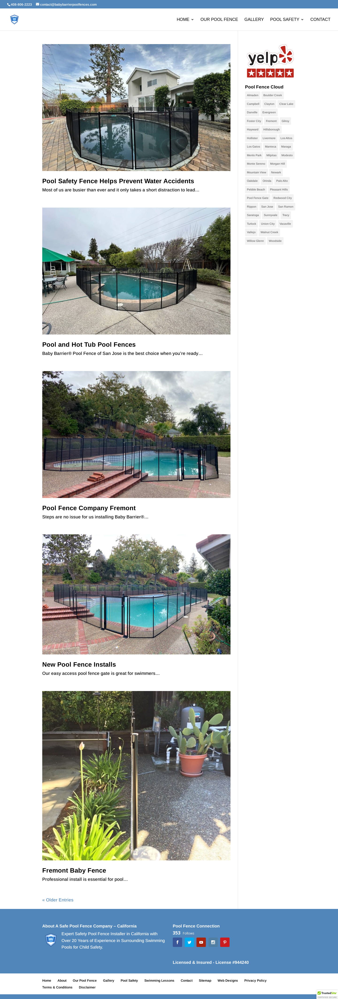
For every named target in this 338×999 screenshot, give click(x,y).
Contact (320, 20)
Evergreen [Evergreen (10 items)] (269, 112)
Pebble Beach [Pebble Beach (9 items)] (256, 189)
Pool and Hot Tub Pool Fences (89, 344)
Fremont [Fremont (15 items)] (271, 121)
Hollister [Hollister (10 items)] (252, 138)
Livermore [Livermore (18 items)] (269, 138)
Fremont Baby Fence (74, 870)
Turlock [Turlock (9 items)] (251, 223)
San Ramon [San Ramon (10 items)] (285, 206)
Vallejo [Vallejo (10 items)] (251, 232)
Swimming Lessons (159, 980)
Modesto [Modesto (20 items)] (287, 155)
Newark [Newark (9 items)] (276, 172)
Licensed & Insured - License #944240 (211, 962)
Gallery (254, 20)
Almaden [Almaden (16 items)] (252, 95)
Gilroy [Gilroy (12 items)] (285, 121)
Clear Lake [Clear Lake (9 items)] (286, 104)
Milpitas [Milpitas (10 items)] (271, 155)
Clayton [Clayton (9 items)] (269, 104)
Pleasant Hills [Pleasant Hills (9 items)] (279, 189)
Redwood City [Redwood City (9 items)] (282, 198)
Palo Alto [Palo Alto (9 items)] (282, 180)
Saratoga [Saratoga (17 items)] (253, 215)
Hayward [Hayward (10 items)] (252, 129)
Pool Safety (284, 20)
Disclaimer (87, 987)
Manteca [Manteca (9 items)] (270, 146)
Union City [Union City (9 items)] (268, 223)
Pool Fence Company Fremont (89, 508)
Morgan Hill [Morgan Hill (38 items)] (277, 163)
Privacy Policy (255, 980)
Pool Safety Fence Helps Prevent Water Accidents (118, 181)
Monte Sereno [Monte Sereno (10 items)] (256, 163)
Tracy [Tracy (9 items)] (285, 215)
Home (183, 20)
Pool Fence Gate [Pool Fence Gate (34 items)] (258, 198)
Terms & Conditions (57, 987)
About (62, 980)
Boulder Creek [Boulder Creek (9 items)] (272, 95)
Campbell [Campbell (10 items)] (253, 104)
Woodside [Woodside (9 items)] (275, 241)
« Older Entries (57, 899)
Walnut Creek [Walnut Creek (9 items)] (269, 232)
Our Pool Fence (219, 20)
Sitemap (205, 980)
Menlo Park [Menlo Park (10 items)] (254, 155)
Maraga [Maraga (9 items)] (286, 146)
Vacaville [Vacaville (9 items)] (285, 223)
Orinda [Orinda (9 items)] (267, 180)
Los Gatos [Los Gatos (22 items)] (253, 146)
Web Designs (228, 980)
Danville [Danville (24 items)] (252, 112)
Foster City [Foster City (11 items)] (254, 121)
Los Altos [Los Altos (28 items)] (286, 138)
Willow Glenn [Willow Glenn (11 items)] (255, 241)
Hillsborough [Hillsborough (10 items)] (271, 129)
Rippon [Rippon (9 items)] (251, 206)
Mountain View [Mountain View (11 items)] (256, 172)
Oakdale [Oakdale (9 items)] (252, 180)
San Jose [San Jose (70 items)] (267, 206)
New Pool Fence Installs (79, 664)
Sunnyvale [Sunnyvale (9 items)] (270, 215)
